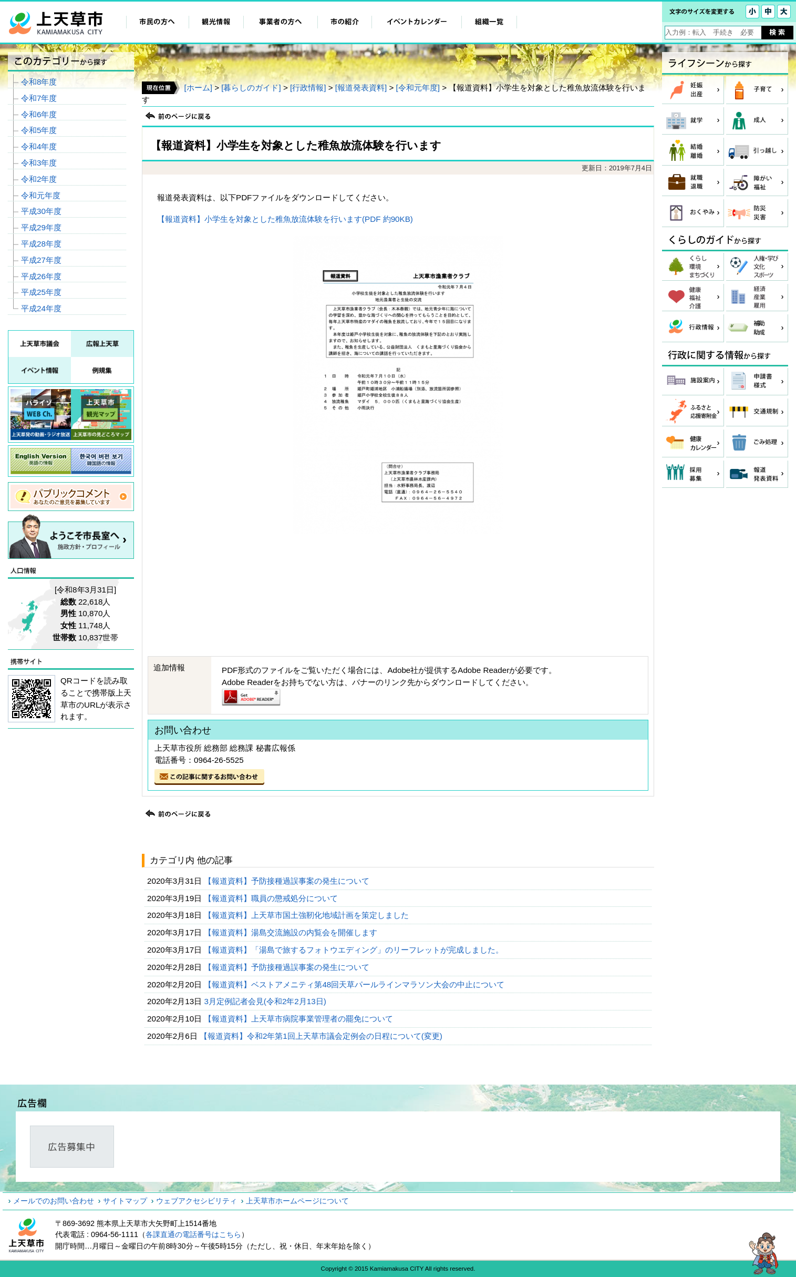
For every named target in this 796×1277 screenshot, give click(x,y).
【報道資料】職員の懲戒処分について (272, 898)
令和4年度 (39, 146)
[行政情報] (308, 87)
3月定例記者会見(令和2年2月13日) (266, 1001)
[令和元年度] (418, 87)
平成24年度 (41, 308)
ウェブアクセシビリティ (196, 1201)
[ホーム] (198, 87)
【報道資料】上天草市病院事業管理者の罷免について (299, 1018)
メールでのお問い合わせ (53, 1201)
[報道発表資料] (361, 87)
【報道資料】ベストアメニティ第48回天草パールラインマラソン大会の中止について (355, 984)
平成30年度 (41, 211)
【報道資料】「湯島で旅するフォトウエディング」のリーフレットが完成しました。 (354, 949)
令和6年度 (39, 114)
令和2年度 (39, 179)
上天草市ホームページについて (297, 1201)
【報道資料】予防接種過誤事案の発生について (287, 880)
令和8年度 (39, 81)
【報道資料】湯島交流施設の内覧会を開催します (291, 932)
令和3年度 (39, 162)
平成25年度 (41, 292)
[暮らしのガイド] (251, 87)
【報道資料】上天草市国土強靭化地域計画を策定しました (307, 915)
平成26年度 (41, 276)
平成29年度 (41, 227)
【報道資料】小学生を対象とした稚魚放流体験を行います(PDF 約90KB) (285, 218)
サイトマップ (125, 1201)
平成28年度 (41, 243)
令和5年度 (39, 130)
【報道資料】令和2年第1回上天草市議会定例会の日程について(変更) (322, 1035)
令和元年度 (40, 195)
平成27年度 (41, 260)
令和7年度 (39, 98)
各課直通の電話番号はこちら (193, 1234)
